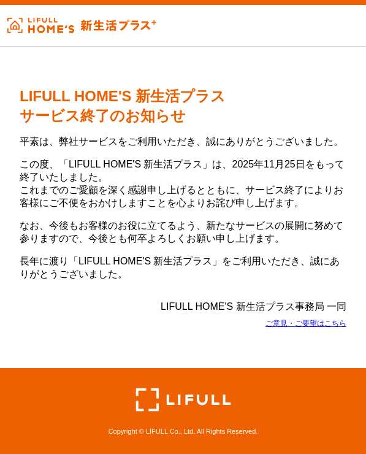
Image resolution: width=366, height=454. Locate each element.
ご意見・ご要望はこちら (305, 323)
